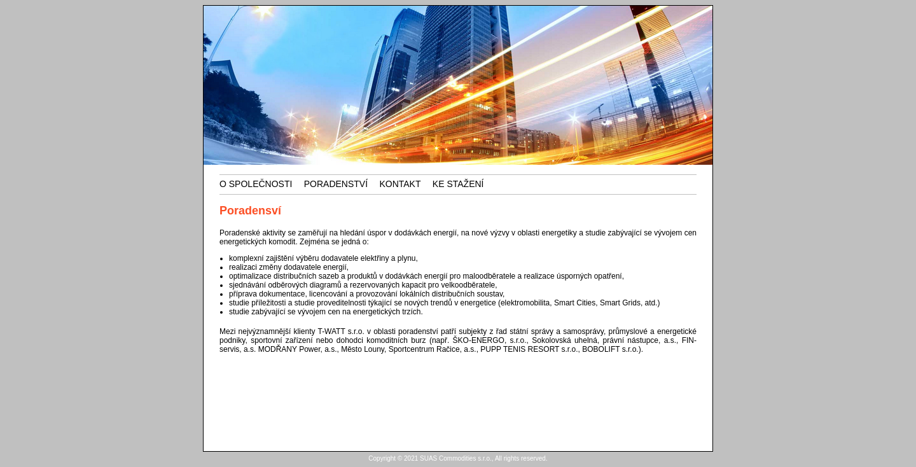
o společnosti (255, 184)
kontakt (399, 184)
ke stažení (458, 184)
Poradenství (336, 184)
